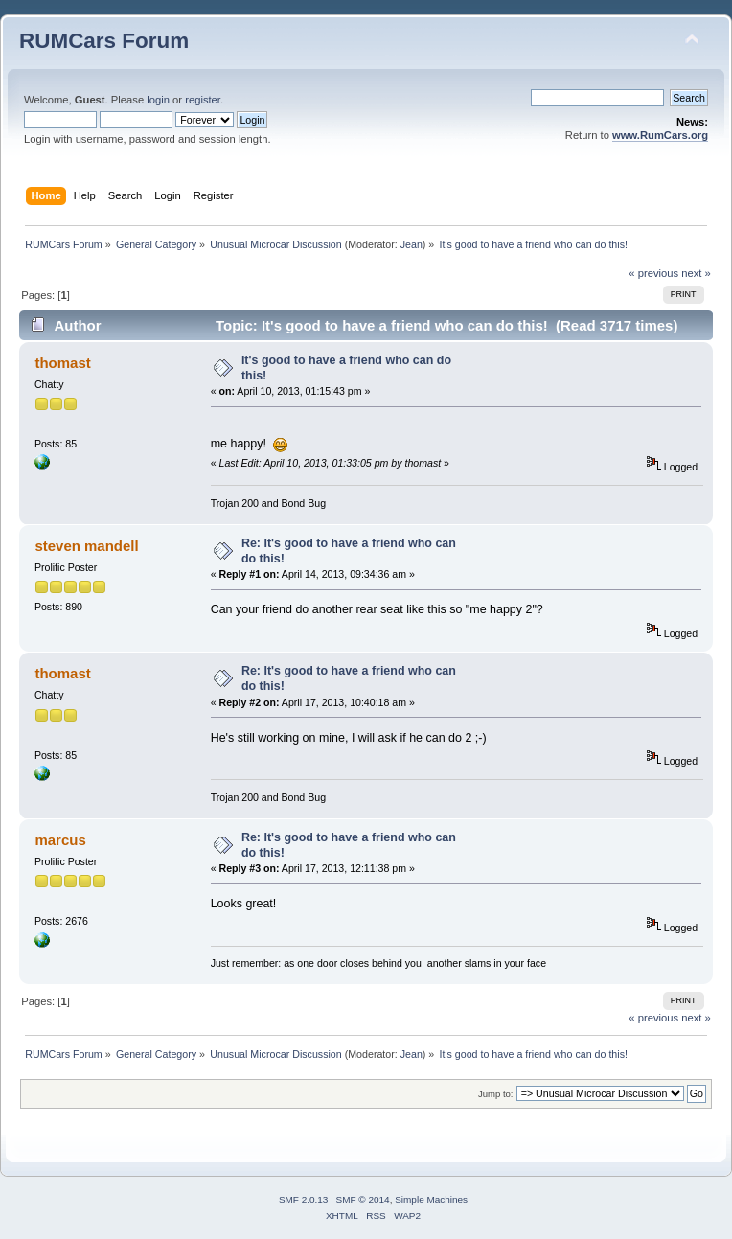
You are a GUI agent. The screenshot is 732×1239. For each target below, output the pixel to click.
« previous (653, 273)
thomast (62, 363)
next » (696, 273)
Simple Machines (431, 1199)
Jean (411, 244)
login (158, 99)
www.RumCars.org (660, 135)
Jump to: (496, 1094)
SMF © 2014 (363, 1199)
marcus (59, 840)
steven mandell (86, 546)
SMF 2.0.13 (304, 1199)
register (202, 99)
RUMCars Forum (104, 41)
